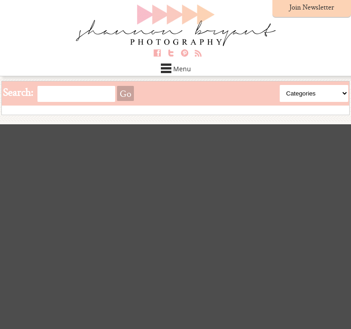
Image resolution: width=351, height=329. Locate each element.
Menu (175, 68)
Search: (18, 92)
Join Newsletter (311, 7)
